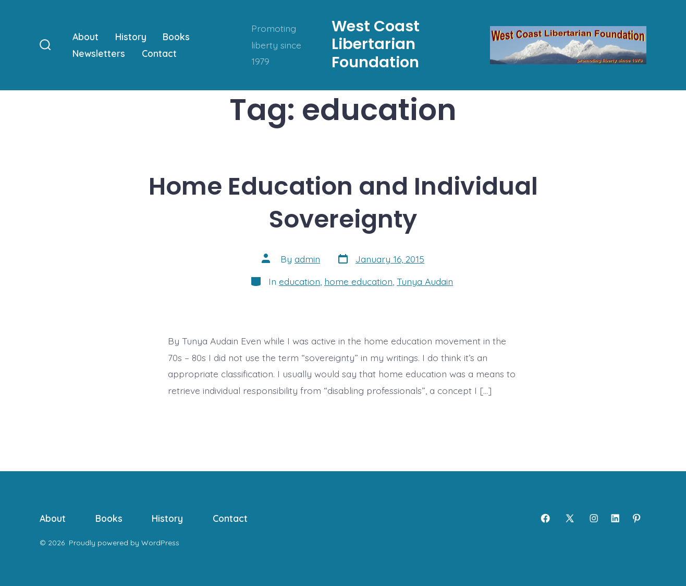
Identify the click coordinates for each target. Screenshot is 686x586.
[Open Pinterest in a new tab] (636, 518)
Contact (159, 53)
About (85, 36)
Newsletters (98, 53)
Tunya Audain (425, 281)
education (299, 281)
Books (176, 36)
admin (307, 259)
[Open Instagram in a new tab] (593, 518)
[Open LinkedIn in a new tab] (615, 518)
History (130, 36)
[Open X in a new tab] (570, 518)
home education (358, 281)
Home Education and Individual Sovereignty (343, 202)
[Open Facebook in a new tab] (545, 518)
